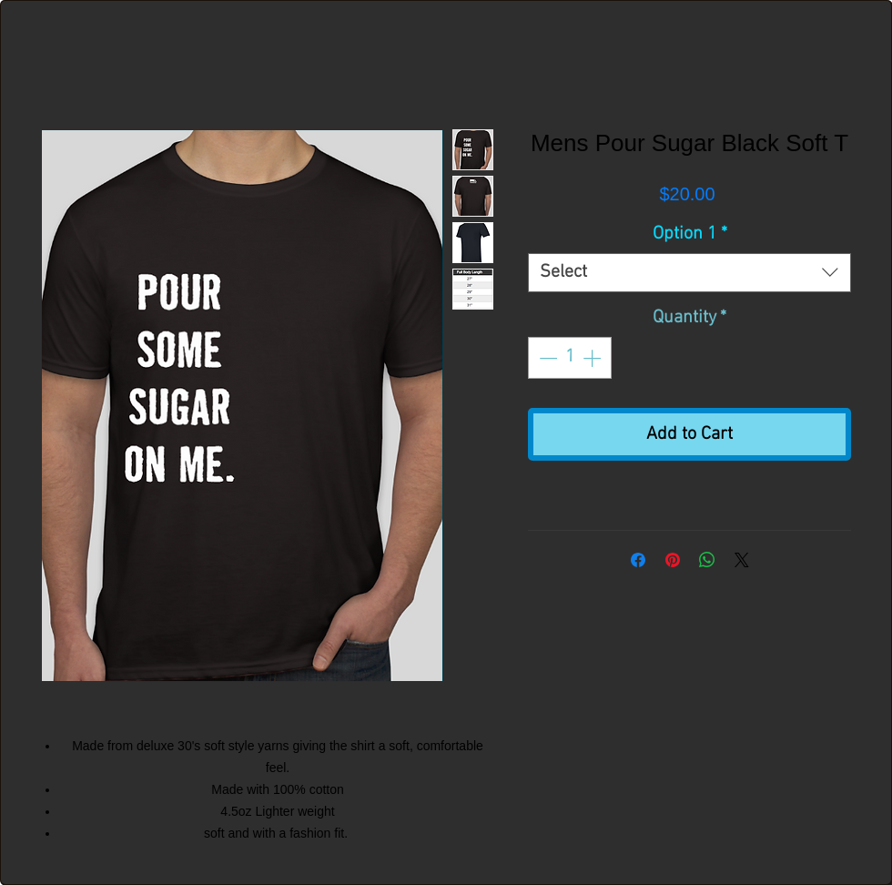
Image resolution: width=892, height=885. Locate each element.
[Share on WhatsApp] (707, 560)
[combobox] (689, 272)
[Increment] (593, 358)
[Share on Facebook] (638, 560)
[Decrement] (546, 358)
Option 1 (690, 234)
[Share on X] (742, 560)
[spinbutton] (570, 358)
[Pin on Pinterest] (673, 560)
